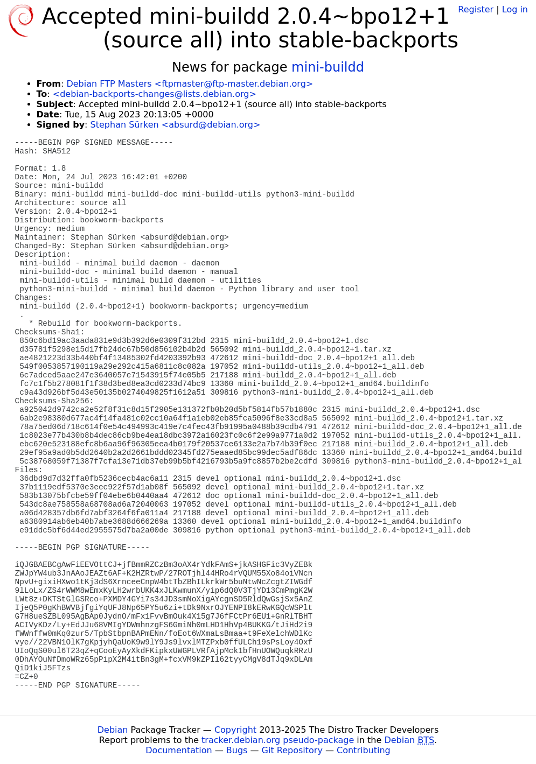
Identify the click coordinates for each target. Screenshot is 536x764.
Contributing (364, 750)
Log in (515, 9)
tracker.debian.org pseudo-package (277, 740)
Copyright (235, 730)
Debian (113, 730)
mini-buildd (327, 67)
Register (475, 9)
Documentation (178, 750)
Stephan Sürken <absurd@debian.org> (176, 125)
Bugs (237, 750)
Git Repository (292, 750)
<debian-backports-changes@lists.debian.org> (154, 94)
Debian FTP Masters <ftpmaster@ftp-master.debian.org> (189, 84)
